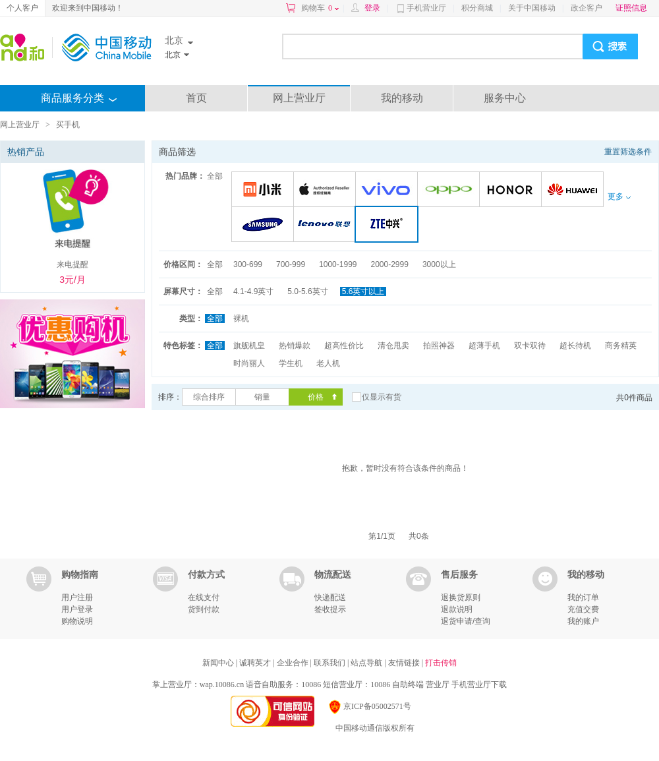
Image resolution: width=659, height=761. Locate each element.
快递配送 (330, 597)
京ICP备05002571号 (369, 706)
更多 (619, 196)
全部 (215, 176)
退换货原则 (460, 597)
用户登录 (77, 609)
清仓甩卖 (393, 345)
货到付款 (203, 609)
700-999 (290, 264)
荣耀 (512, 190)
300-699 (247, 264)
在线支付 (203, 597)
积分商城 (477, 8)
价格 (316, 397)
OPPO (450, 190)
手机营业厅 (426, 8)
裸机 (241, 318)
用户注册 (77, 597)
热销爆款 (294, 345)
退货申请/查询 (465, 621)
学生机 (290, 363)
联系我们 (330, 662)
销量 (262, 397)
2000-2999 (389, 264)
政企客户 (586, 8)
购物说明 (77, 621)
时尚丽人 (249, 363)
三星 (264, 225)
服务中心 (505, 98)
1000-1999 (338, 264)
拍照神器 (439, 345)
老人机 (328, 363)
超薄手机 (484, 345)
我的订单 (583, 597)
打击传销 (441, 662)
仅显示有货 (381, 397)
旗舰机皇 (249, 345)
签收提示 (330, 609)
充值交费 (583, 609)
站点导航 (367, 662)
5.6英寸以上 (363, 291)
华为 (574, 190)
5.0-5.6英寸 (307, 291)
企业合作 (293, 662)
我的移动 (402, 98)
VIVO (388, 190)
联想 (326, 225)
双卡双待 (530, 345)
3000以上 (439, 264)
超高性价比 (344, 345)
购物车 (320, 8)
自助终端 (408, 684)
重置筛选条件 (628, 151)
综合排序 (209, 397)
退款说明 (457, 609)
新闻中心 (219, 662)
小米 (264, 190)
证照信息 (631, 8)
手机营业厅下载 (479, 684)
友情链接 (405, 662)
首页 (196, 98)
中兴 (389, 225)
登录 (372, 8)
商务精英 (621, 345)
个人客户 (22, 8)
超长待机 (575, 345)
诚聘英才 (256, 662)
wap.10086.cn (222, 684)
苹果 (326, 190)
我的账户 (583, 621)
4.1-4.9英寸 (253, 291)
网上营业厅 (299, 98)
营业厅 (437, 684)
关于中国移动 (532, 8)
